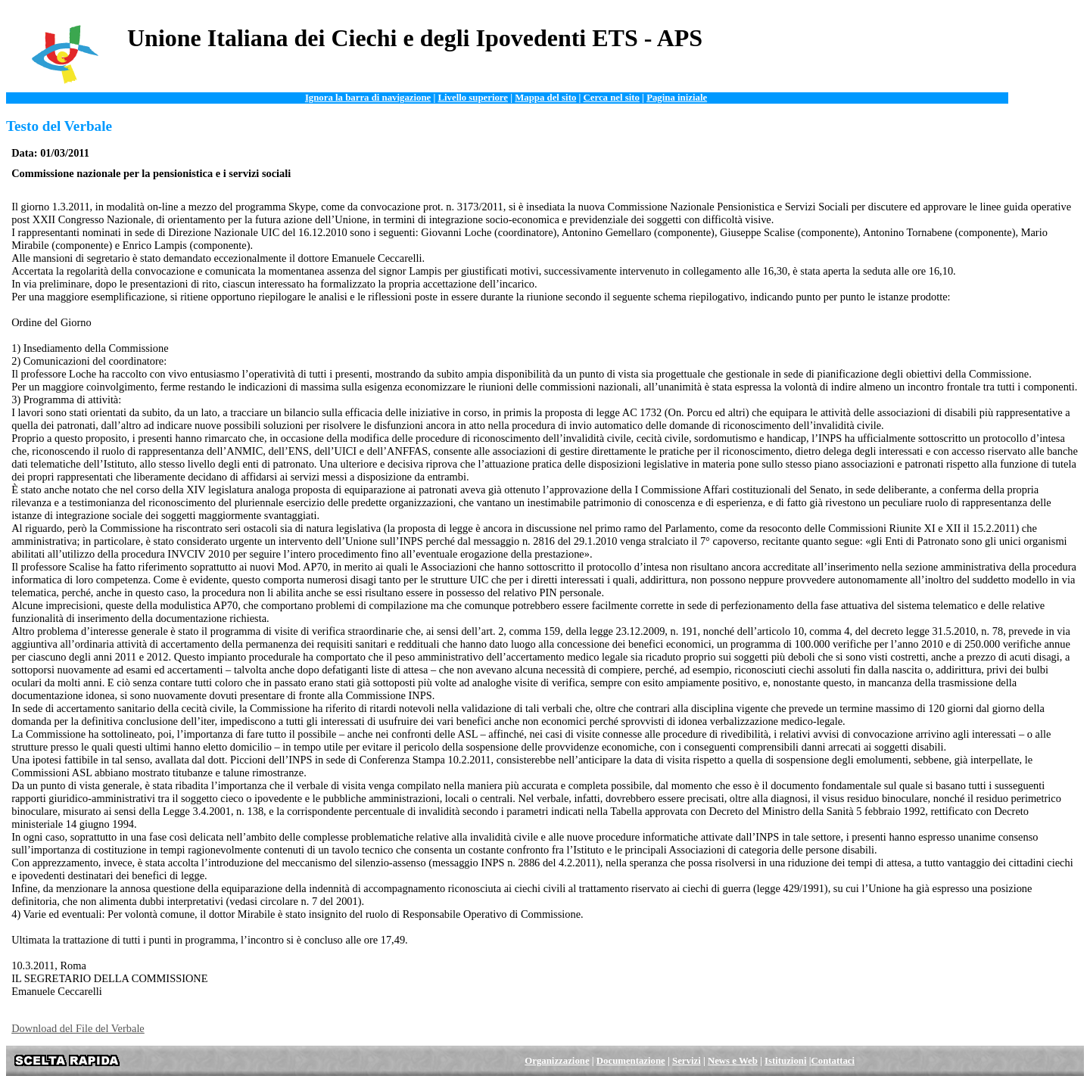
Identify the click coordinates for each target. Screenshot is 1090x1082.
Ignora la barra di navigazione (368, 97)
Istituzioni (785, 1061)
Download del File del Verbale (78, 1028)
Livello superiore (473, 97)
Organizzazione (557, 1061)
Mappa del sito (545, 97)
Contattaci (833, 1061)
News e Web (733, 1061)
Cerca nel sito (612, 97)
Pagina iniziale (676, 97)
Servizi (686, 1061)
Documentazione (630, 1061)
